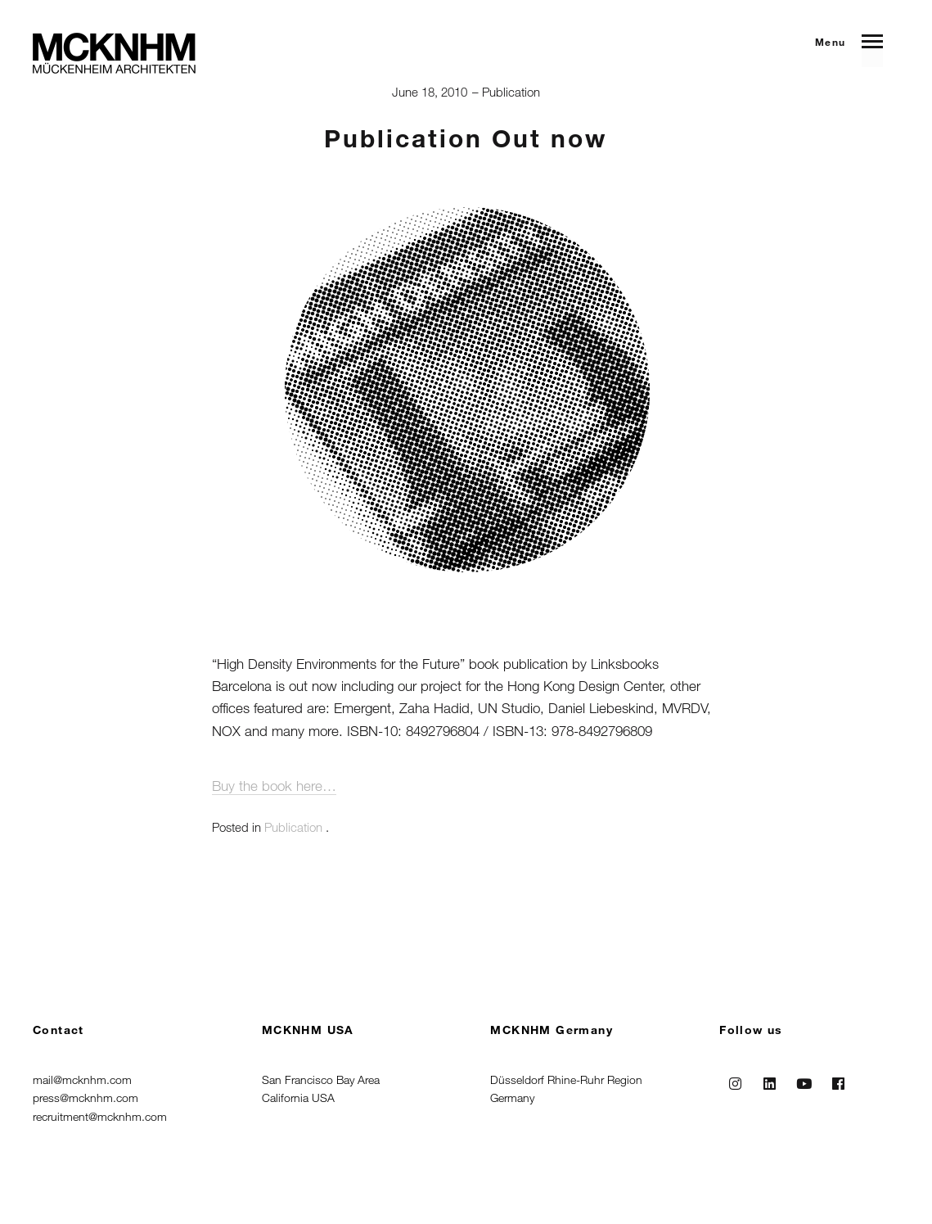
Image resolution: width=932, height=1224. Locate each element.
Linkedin (769, 1079)
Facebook (838, 1079)
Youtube (803, 1079)
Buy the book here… (274, 785)
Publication (511, 91)
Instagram (735, 1079)
